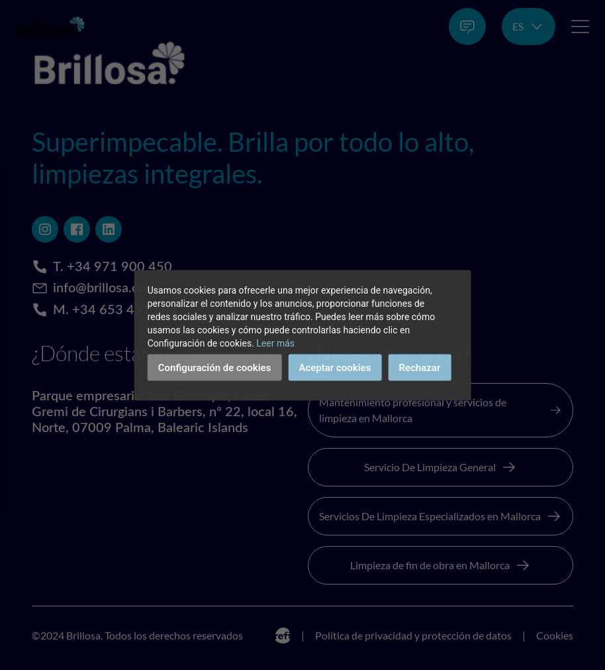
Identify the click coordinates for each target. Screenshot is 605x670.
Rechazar (419, 367)
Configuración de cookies (214, 367)
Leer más (275, 342)
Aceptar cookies (335, 367)
